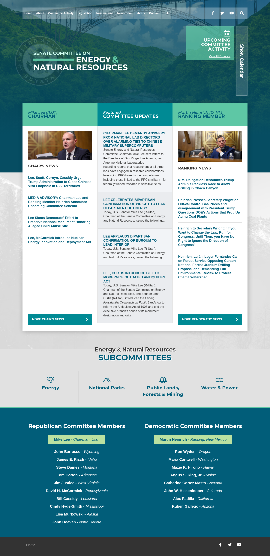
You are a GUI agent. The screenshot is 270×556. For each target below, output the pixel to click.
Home (28, 13)
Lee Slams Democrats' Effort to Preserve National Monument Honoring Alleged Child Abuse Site (59, 222)
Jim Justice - (77, 483)
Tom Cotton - (77, 475)
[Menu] (242, 13)
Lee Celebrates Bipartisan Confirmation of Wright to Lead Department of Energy (134, 204)
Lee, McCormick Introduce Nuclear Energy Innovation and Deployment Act (59, 240)
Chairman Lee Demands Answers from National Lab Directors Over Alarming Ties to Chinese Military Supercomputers (134, 139)
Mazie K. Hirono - (193, 467)
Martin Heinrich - (193, 439)
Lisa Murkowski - (77, 514)
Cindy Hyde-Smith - (77, 506)
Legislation (84, 13)
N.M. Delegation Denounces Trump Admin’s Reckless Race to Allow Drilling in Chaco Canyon (206, 184)
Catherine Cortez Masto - (193, 483)
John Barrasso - (76, 452)
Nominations (104, 13)
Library (140, 13)
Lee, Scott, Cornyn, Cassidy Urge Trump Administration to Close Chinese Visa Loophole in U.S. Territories (59, 182)
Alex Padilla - (193, 499)
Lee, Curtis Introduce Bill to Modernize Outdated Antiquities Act (134, 277)
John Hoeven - (76, 522)
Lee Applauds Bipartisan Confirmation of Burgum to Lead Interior (130, 241)
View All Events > (219, 56)
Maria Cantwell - (193, 459)
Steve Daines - (76, 467)
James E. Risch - (77, 459)
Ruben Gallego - (193, 506)
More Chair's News (48, 319)
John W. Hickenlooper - (193, 491)
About (40, 13)
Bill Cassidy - (76, 499)
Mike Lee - (76, 439)
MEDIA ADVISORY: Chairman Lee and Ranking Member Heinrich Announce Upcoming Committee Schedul (58, 202)
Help (167, 13)
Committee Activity (61, 13)
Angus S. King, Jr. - (193, 475)
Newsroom (124, 13)
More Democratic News (202, 319)
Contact (154, 13)
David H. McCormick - (77, 491)
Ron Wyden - (193, 452)
